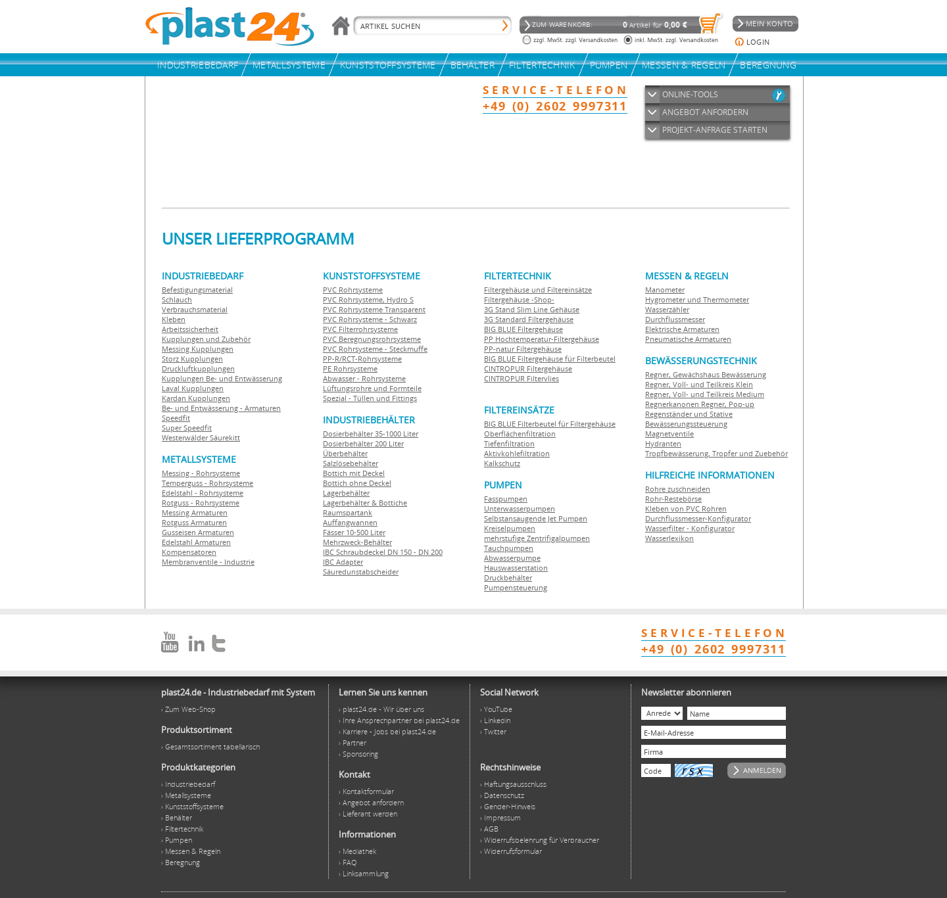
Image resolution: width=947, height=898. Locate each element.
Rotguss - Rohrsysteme (200, 503)
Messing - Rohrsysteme (201, 473)
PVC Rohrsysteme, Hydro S (368, 299)
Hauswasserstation (516, 568)
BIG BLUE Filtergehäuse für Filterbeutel (550, 359)
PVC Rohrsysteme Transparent (374, 309)
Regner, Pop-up (726, 404)
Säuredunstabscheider (361, 572)
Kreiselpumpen (509, 528)
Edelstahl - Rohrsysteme (202, 493)
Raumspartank (347, 512)
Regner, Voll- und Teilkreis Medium (704, 394)
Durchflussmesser (675, 319)
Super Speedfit (187, 428)
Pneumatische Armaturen (688, 339)
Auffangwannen (350, 522)
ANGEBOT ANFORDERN (705, 112)
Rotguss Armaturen (194, 522)
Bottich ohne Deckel (357, 483)
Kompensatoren (189, 552)
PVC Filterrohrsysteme (360, 329)
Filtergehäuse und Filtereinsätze (538, 290)
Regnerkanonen (672, 404)
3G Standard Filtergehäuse (528, 319)
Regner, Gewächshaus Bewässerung (705, 374)
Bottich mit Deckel (354, 473)
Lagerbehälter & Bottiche (365, 503)
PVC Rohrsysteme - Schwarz (370, 319)
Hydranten (663, 443)
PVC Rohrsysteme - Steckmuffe (375, 349)
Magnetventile (669, 433)
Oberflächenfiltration (520, 433)
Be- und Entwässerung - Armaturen (221, 408)
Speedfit (176, 418)
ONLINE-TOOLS (690, 94)
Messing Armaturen (195, 512)
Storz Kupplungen (192, 359)
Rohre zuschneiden (677, 489)
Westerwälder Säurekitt (201, 437)
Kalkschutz (502, 463)
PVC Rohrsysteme (353, 290)
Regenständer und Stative (689, 414)
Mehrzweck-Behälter (357, 542)
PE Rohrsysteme (350, 368)
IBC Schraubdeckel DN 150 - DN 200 (383, 552)
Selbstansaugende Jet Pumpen (535, 518)
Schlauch (177, 299)
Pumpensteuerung (515, 587)
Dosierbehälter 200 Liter (363, 443)
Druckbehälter (508, 577)
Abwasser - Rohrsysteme (364, 378)
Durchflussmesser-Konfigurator (698, 518)
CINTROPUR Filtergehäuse (528, 368)
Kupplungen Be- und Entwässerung (222, 378)
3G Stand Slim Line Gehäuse (531, 309)
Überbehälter (345, 453)
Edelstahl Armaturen (196, 542)
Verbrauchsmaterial (195, 309)
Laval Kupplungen (193, 388)
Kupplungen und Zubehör (206, 339)
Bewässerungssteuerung (686, 424)
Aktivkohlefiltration (517, 453)
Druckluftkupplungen (198, 368)
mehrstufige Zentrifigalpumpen (537, 538)
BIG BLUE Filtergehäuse (523, 329)
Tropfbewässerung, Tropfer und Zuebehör (716, 453)
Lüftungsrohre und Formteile (372, 388)
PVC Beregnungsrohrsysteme (372, 339)
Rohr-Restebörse (673, 499)
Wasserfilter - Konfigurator (690, 528)
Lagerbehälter (346, 493)
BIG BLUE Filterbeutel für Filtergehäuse (550, 424)
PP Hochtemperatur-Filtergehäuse (541, 339)
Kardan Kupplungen (196, 398)
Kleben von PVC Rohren (686, 508)
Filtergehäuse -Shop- (519, 299)
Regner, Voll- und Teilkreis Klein (699, 384)
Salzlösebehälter (350, 463)
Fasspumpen (505, 499)
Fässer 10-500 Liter (354, 532)
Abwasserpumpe (512, 558)
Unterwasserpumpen (519, 508)
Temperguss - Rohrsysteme (207, 483)
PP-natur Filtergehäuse (523, 349)
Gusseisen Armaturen (198, 532)
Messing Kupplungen (197, 349)
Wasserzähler (667, 309)
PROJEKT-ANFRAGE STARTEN (714, 129)
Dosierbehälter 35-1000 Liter (370, 433)
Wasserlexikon (669, 538)
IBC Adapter (343, 562)
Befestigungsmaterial (197, 290)
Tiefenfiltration (509, 443)
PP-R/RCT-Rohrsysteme (362, 359)
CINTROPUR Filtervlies (521, 378)
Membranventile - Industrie (208, 562)
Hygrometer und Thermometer (697, 299)
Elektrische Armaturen (682, 329)
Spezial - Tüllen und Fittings (370, 398)
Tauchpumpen (508, 548)
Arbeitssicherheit (190, 329)
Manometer (665, 290)
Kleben (173, 319)
